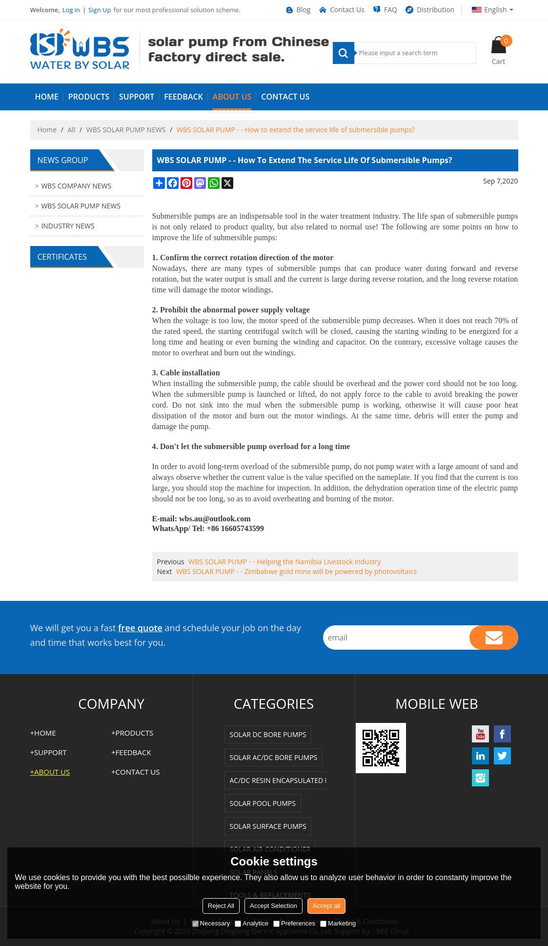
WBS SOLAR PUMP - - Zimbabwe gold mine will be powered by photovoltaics (296, 571)
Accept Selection (273, 905)
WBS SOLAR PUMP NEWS (126, 129)
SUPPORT (136, 96)
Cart (502, 50)
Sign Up (99, 9)
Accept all (326, 905)
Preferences (294, 923)
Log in (71, 9)
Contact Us (341, 10)
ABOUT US (232, 96)
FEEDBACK (183, 96)
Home (47, 129)
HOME (47, 96)
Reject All (221, 905)
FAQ (384, 10)
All (72, 129)
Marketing (338, 923)
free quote (140, 628)
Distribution (429, 10)
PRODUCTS (88, 96)
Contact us (285, 96)
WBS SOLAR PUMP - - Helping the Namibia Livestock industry (284, 561)
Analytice (251, 923)
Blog (297, 10)
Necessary (211, 923)
